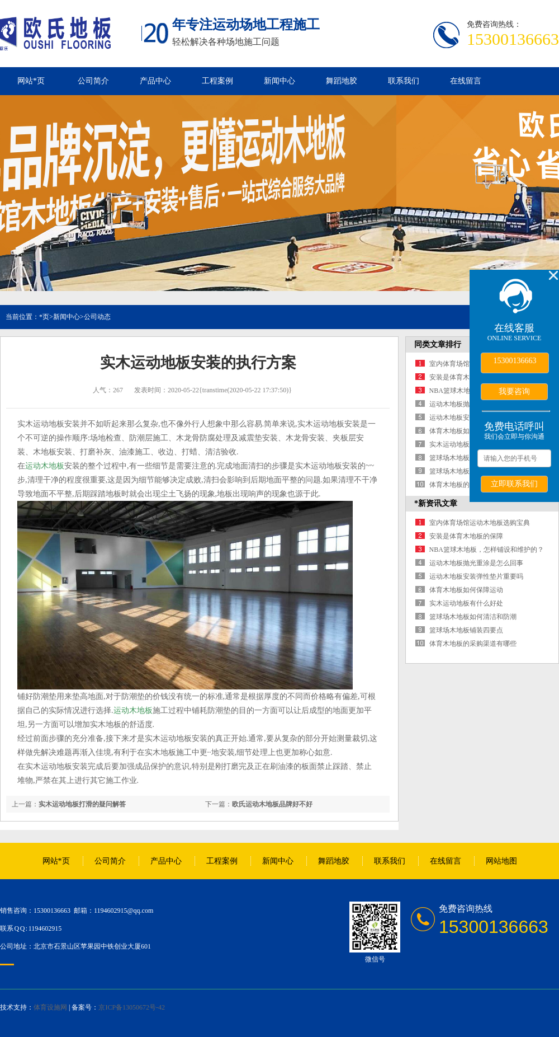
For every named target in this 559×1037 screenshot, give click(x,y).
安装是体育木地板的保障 (466, 377)
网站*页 (31, 81)
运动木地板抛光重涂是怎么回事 (476, 563)
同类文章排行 (437, 344)
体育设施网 (50, 1007)
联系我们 (403, 81)
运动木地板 (44, 466)
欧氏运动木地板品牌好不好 (272, 804)
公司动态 (97, 317)
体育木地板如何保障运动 (466, 431)
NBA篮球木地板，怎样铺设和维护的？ (486, 549)
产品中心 (155, 81)
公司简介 (93, 81)
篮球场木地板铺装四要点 (466, 471)
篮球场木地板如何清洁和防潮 (473, 617)
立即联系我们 (514, 483)
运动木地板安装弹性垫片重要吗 (476, 576)
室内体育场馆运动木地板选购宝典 (479, 523)
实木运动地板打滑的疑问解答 (82, 804)
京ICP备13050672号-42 (131, 1007)
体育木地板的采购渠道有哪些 (473, 643)
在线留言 (465, 81)
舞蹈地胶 (341, 81)
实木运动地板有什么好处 (466, 444)
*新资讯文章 (435, 503)
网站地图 (501, 861)
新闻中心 (279, 81)
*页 (44, 317)
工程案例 (217, 81)
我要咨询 (514, 391)
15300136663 (515, 360)
